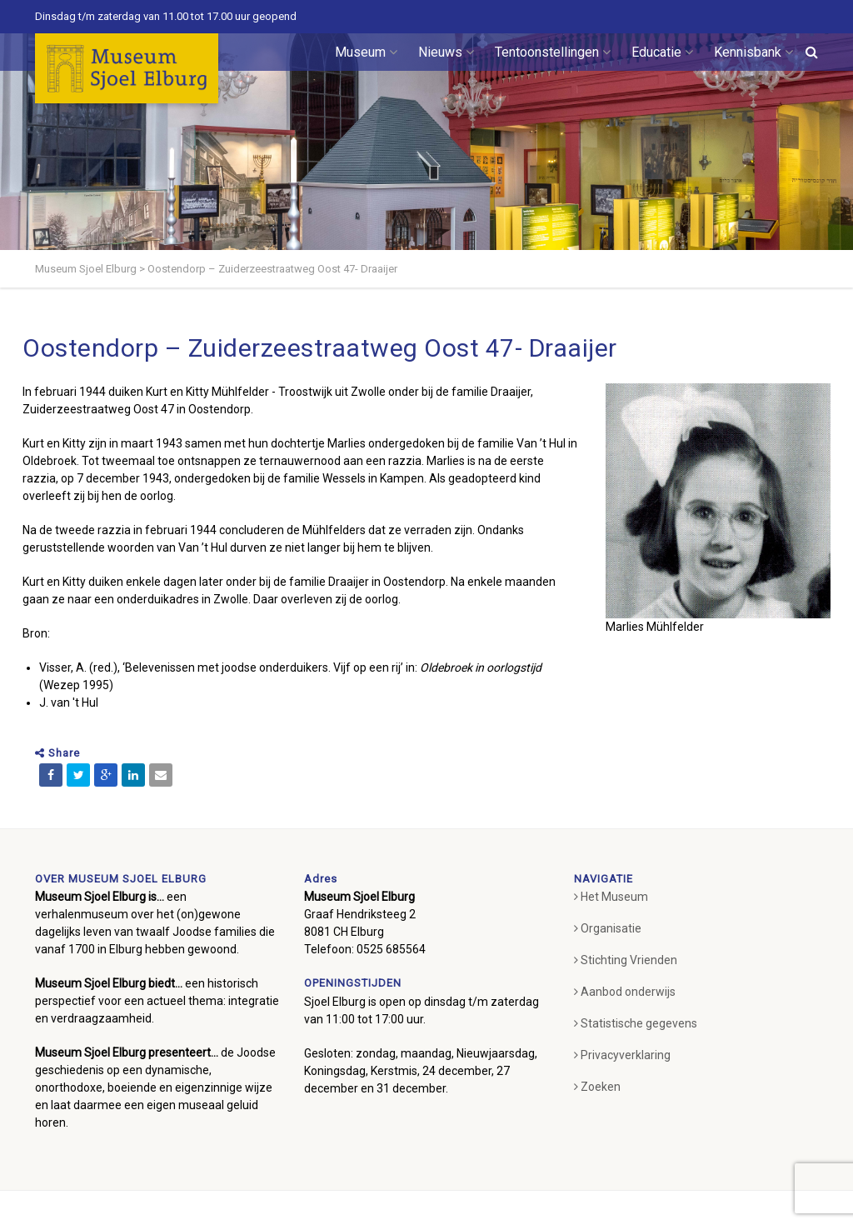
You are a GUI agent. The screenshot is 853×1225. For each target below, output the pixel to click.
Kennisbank (753, 52)
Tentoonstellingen (553, 52)
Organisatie (607, 928)
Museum (366, 52)
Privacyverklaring (622, 1055)
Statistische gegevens (635, 1023)
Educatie (662, 52)
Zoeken (597, 1086)
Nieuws (446, 52)
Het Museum (611, 896)
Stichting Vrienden (625, 960)
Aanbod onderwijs (625, 991)
